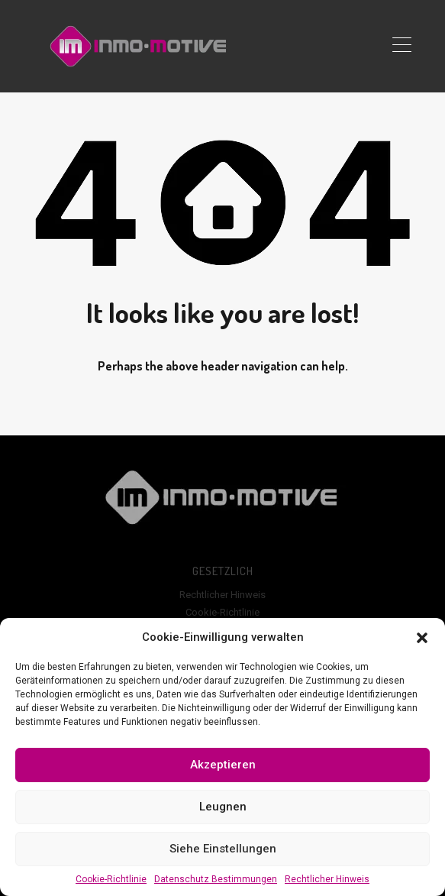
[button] (422, 637)
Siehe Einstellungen (222, 849)
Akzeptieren (223, 764)
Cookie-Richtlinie (111, 879)
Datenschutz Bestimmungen (215, 879)
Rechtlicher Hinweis (327, 879)
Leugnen (223, 807)
